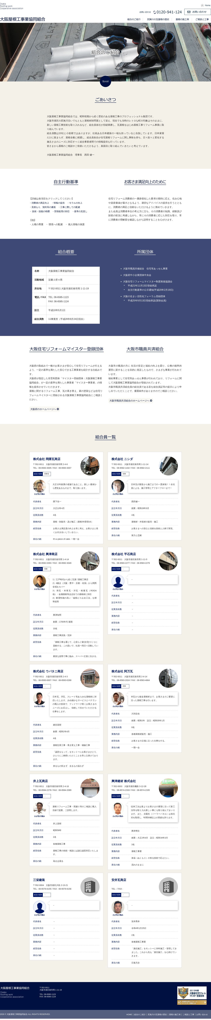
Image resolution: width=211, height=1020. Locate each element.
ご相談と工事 (201, 19)
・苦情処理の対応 (62, 211)
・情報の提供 (60, 203)
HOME (129, 1016)
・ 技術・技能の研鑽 (40, 211)
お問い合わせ (202, 1016)
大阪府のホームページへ (45, 409)
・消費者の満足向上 (39, 203)
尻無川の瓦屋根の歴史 (157, 19)
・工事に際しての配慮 (71, 207)
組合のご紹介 (135, 19)
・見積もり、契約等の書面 (43, 207)
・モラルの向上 (77, 203)
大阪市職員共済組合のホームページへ (131, 401)
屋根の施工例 (182, 19)
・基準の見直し (82, 211)
